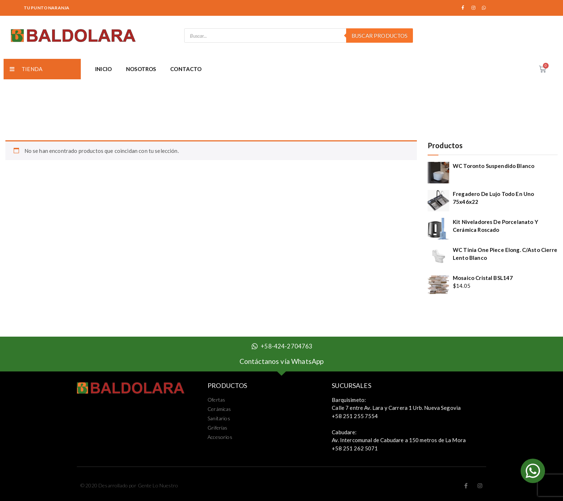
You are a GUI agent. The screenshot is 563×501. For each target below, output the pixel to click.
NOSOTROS (141, 69)
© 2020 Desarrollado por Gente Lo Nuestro (129, 485)
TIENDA (26, 69)
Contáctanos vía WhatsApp (281, 361)
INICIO (103, 69)
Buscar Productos (380, 35)
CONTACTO (185, 69)
